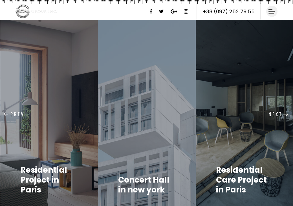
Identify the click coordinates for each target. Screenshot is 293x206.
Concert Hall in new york (143, 185)
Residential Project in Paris (44, 180)
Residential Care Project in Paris (241, 180)
